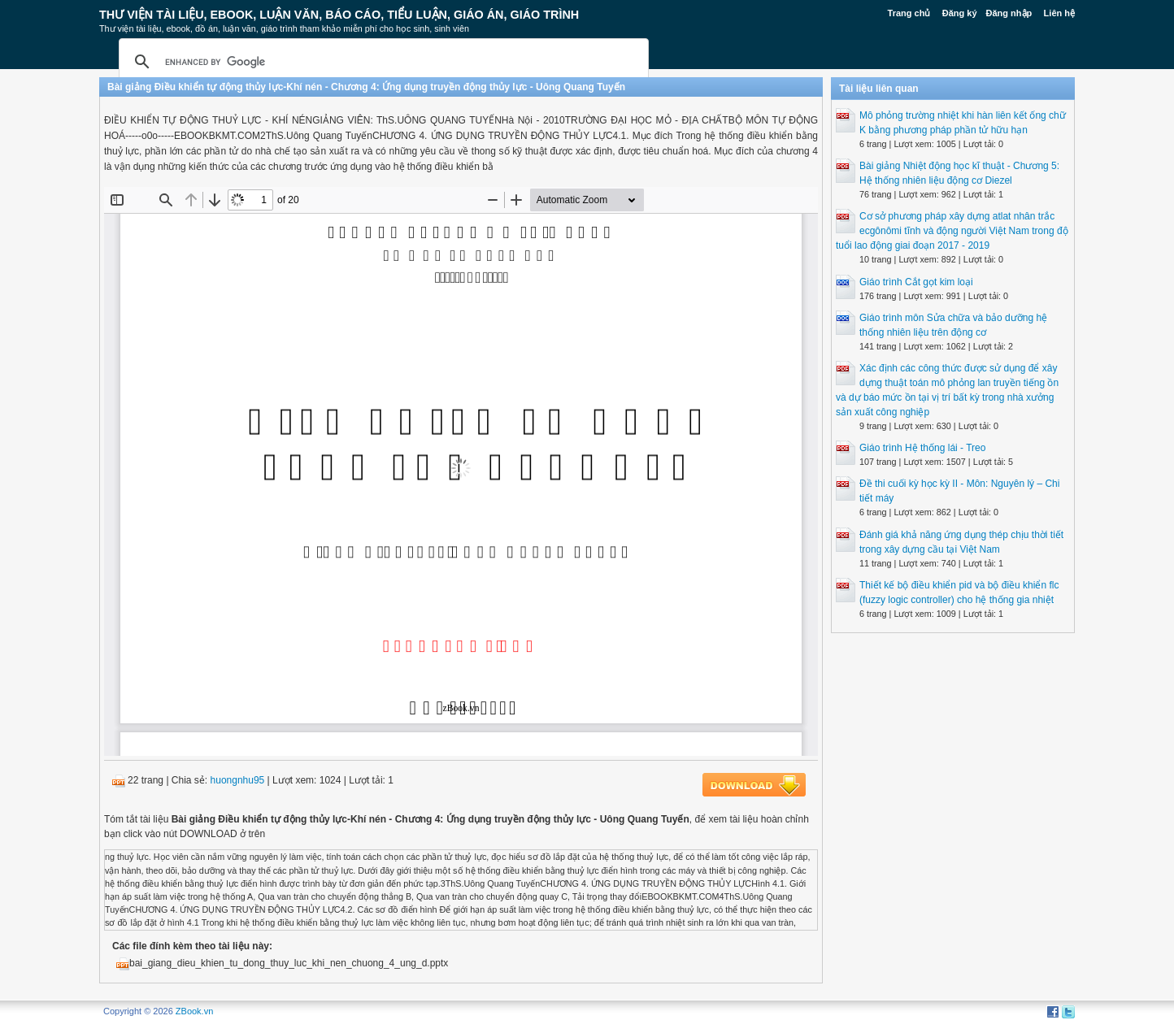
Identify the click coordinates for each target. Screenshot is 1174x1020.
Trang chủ (909, 13)
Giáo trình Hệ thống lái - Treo (922, 448)
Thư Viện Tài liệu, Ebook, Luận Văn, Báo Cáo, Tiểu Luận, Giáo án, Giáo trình (339, 14)
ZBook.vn (194, 1011)
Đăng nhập (1009, 13)
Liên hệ (1059, 13)
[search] (381, 62)
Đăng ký (959, 13)
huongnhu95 (238, 780)
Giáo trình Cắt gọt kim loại (916, 282)
